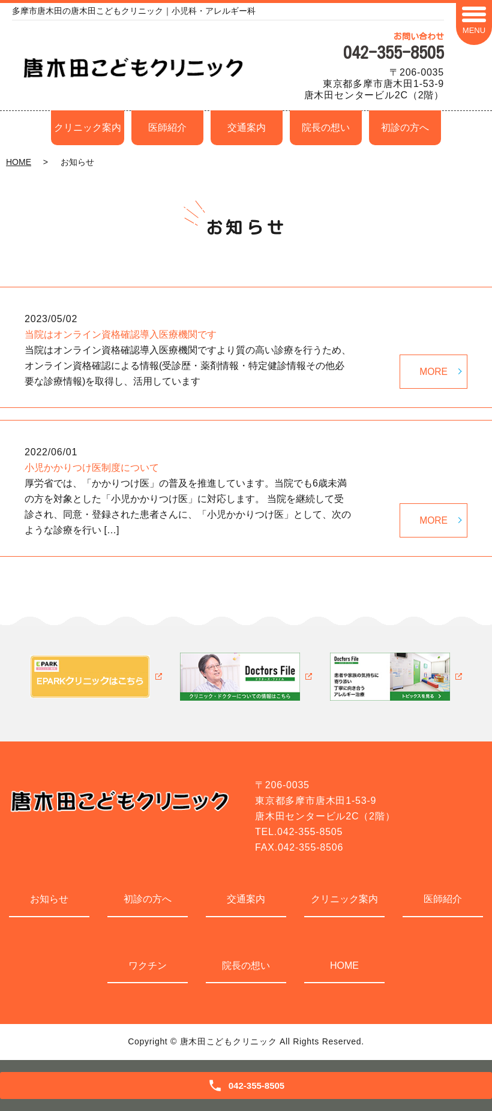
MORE (433, 370)
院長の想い (326, 127)
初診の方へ (405, 127)
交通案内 (246, 127)
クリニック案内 (87, 127)
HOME (18, 162)
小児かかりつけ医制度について (92, 468)
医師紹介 (167, 127)
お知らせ (49, 899)
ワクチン (147, 965)
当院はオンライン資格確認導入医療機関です (121, 334)
